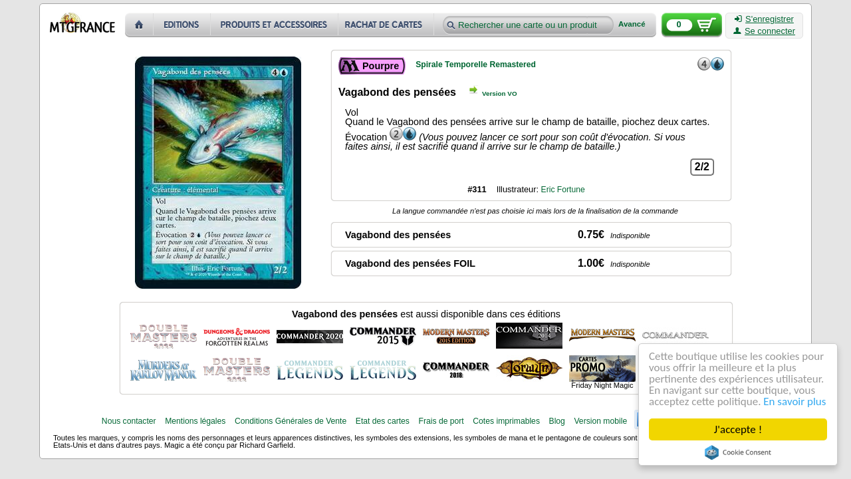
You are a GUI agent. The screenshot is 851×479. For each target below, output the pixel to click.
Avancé (632, 24)
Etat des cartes (383, 421)
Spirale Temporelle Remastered (476, 64)
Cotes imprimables (506, 421)
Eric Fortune (563, 189)
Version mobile (600, 421)
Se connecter (764, 31)
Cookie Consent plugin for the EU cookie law (738, 452)
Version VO (499, 93)
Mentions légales (195, 421)
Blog (557, 421)
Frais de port (440, 421)
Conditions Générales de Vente (290, 421)
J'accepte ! (738, 429)
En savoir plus (794, 401)
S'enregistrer (764, 19)
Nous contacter (129, 421)
